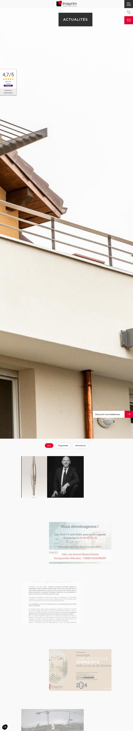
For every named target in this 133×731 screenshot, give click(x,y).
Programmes (63, 445)
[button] (5, 727)
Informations (80, 445)
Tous (49, 445)
